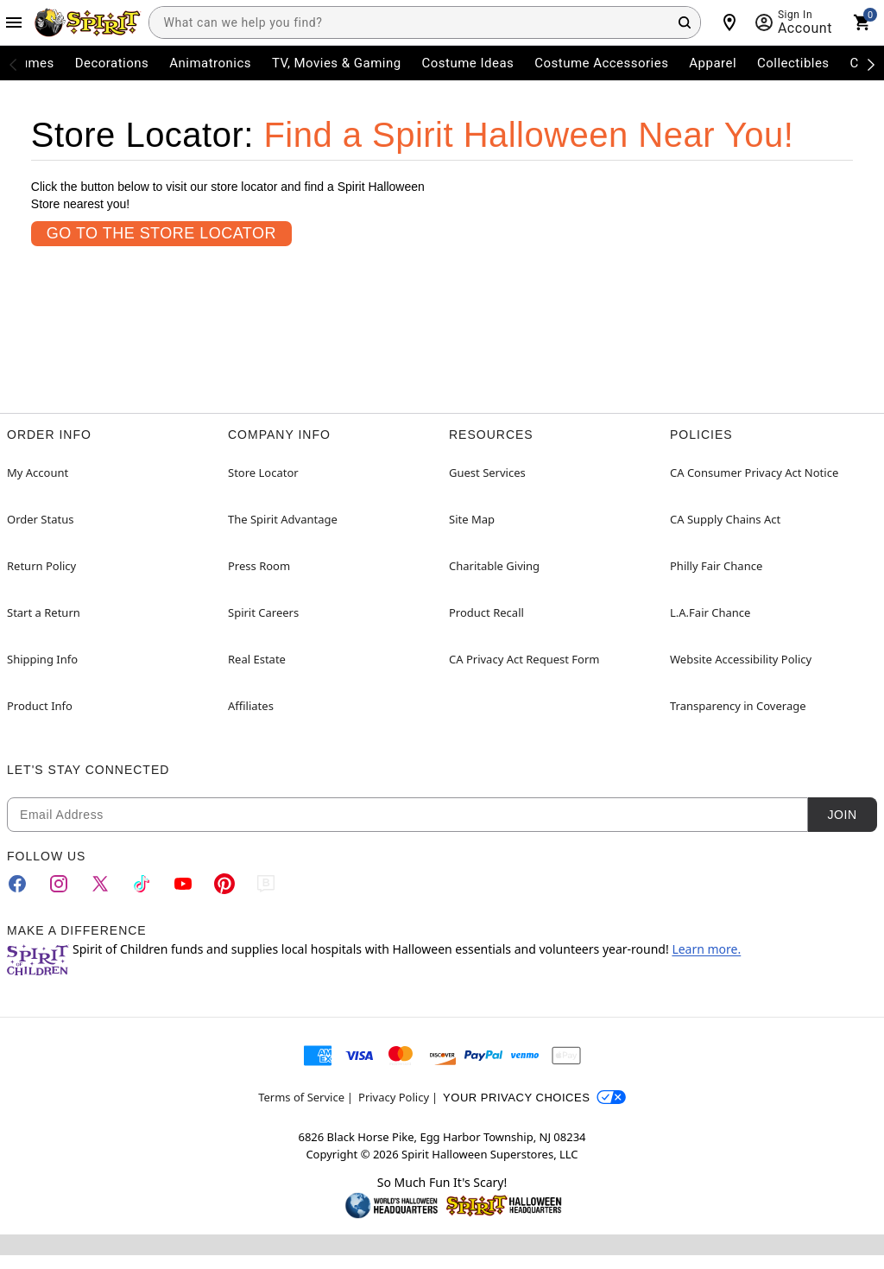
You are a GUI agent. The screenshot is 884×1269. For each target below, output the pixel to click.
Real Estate (257, 659)
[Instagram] (58, 883)
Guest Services (487, 472)
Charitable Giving (494, 566)
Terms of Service (301, 1097)
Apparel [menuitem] (712, 63)
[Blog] (266, 883)
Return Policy (41, 566)
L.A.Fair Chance (710, 612)
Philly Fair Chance (716, 566)
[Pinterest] (224, 883)
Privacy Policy (393, 1097)
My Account (37, 472)
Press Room (259, 566)
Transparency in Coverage (738, 706)
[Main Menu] (14, 22)
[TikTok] (141, 883)
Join (841, 815)
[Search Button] (684, 22)
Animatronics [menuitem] (210, 63)
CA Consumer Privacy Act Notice (754, 472)
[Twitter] (100, 883)
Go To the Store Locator (161, 233)
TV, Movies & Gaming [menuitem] (336, 63)
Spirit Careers (263, 612)
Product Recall (486, 612)
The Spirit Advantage (283, 519)
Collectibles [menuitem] (793, 63)
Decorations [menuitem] (112, 63)
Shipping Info (42, 659)
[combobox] (424, 22)
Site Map (472, 519)
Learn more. (706, 949)
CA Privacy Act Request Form (524, 659)
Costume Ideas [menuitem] (468, 63)
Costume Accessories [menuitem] (601, 63)
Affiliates (251, 706)
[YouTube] (183, 883)
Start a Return (43, 612)
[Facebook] (17, 883)
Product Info (40, 706)
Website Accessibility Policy (740, 659)
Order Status (40, 519)
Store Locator (263, 472)
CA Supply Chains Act (725, 519)
